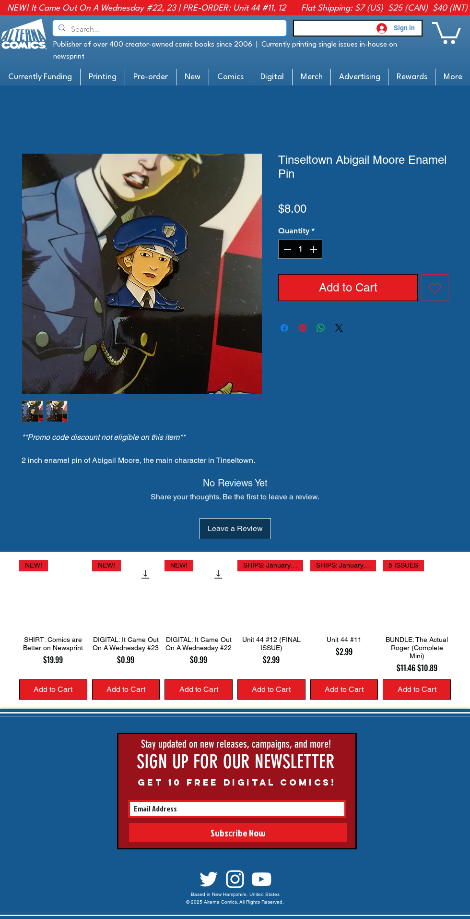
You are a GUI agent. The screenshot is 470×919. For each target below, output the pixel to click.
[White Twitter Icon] (209, 879)
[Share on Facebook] (284, 328)
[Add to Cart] (53, 689)
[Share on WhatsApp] (321, 328)
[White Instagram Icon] (235, 879)
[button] (446, 32)
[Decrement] (286, 249)
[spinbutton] (300, 249)
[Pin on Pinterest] (302, 328)
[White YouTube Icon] (261, 879)
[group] (235, 630)
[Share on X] (339, 328)
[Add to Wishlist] (435, 287)
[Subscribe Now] (238, 832)
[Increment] (314, 249)
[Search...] (168, 29)
